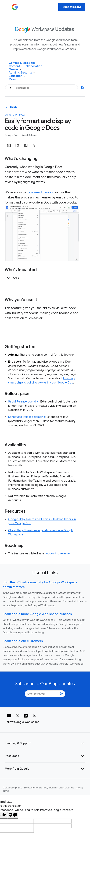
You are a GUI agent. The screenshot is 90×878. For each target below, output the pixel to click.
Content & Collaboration (27, 66)
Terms (6, 791)
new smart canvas (40, 192)
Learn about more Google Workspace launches (37, 614)
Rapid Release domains (23, 401)
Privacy (79, 788)
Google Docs (12, 135)
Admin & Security (22, 72)
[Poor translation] (12, 815)
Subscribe (72, 7)
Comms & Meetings (23, 63)
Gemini (15, 69)
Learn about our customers (23, 641)
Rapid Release (29, 135)
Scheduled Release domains (26, 417)
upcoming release (58, 553)
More (14, 79)
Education (17, 76)
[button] (45, 743)
